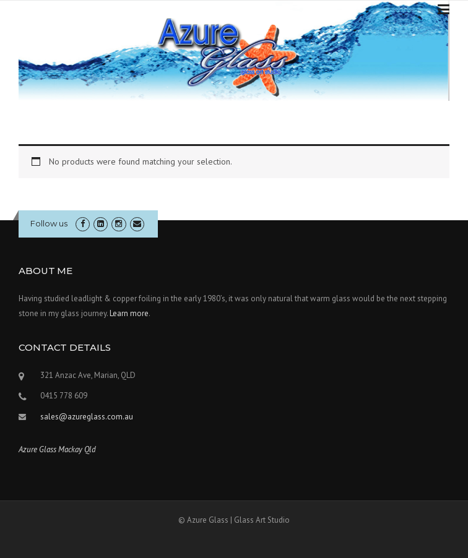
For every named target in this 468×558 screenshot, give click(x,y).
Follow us (48, 223)
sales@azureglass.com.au (86, 416)
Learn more (129, 313)
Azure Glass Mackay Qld (57, 449)
